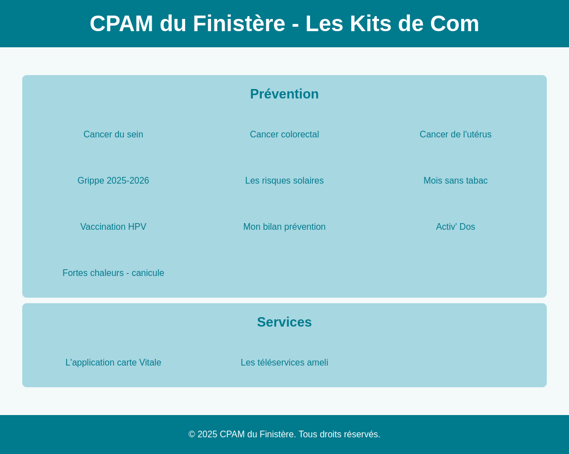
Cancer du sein (113, 134)
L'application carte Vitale (114, 362)
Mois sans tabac (455, 180)
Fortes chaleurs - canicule (113, 273)
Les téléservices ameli (284, 362)
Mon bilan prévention (284, 226)
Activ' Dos (456, 226)
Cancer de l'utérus (455, 134)
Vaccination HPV (114, 226)
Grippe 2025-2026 (113, 180)
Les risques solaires (284, 180)
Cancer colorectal (285, 134)
